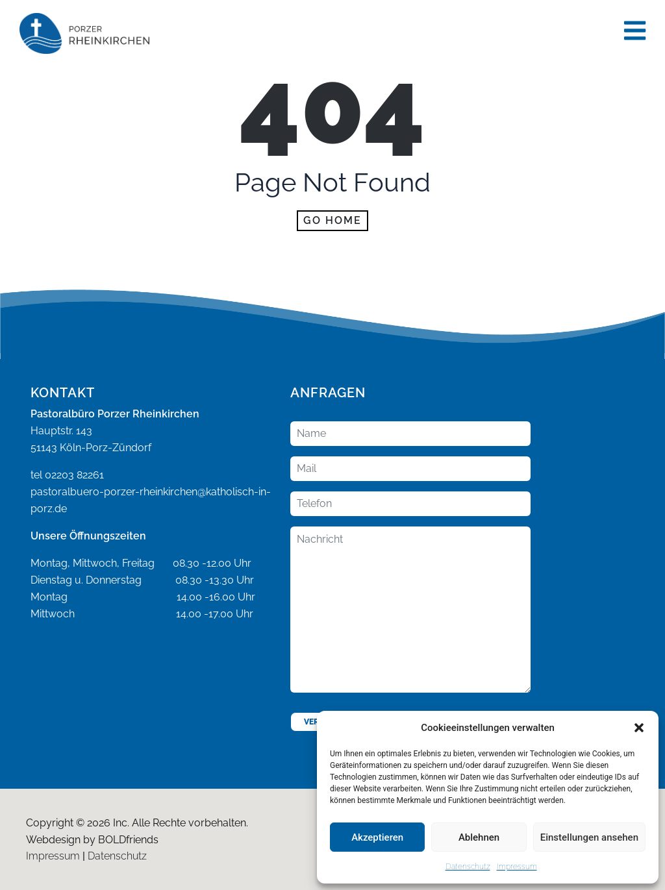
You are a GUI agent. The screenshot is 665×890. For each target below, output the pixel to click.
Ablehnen (478, 837)
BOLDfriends (128, 840)
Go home (332, 220)
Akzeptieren (377, 837)
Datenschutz (467, 866)
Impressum (517, 866)
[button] (639, 727)
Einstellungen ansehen (589, 837)
